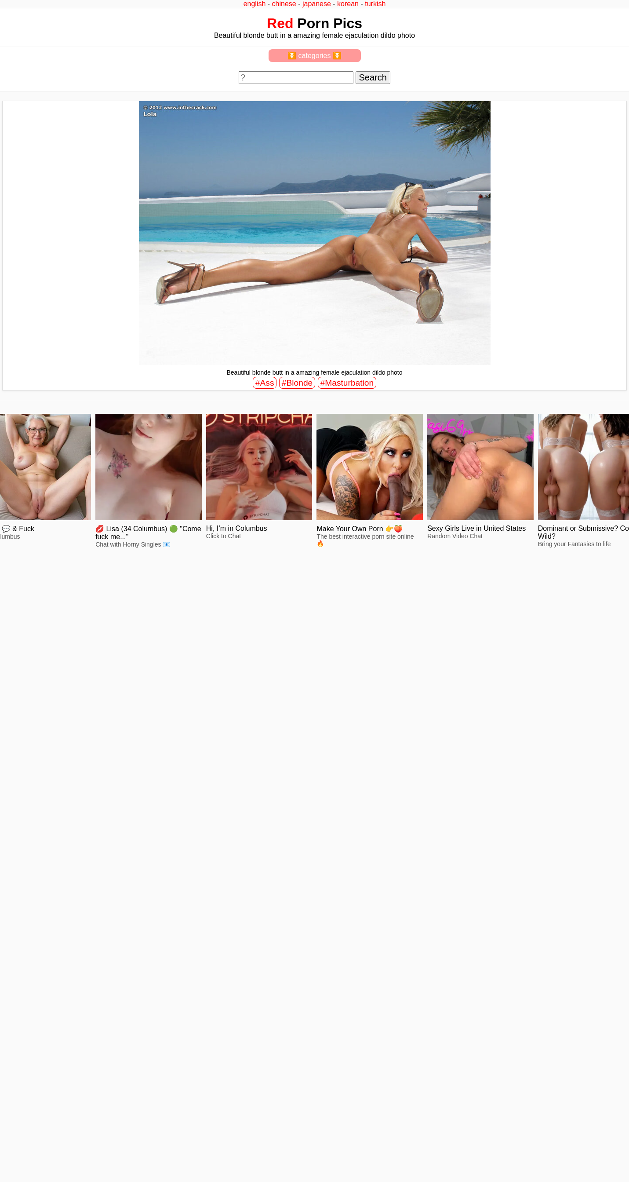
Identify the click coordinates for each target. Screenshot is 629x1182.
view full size (81, 692)
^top (469, 1152)
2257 (14, 1152)
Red (280, 23)
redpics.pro (479, 1165)
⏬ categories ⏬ (314, 55)
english (255, 3)
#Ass (264, 382)
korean (348, 3)
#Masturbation (347, 382)
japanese (316, 3)
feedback (38, 1152)
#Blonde (297, 382)
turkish (375, 3)
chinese (284, 3)
